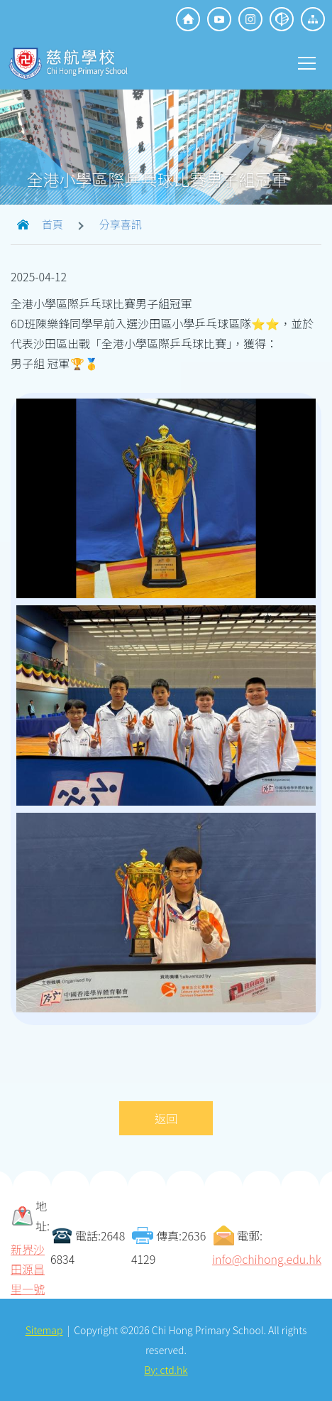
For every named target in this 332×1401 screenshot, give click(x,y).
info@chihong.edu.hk (266, 1258)
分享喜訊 (120, 224)
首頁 (52, 224)
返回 (166, 1118)
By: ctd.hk (165, 1370)
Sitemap (44, 1330)
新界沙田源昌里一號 (28, 1268)
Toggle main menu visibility (308, 61)
